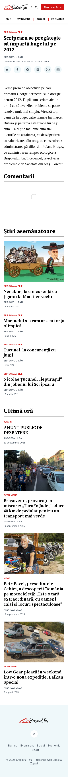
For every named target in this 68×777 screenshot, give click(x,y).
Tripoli (34, 763)
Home (7, 19)
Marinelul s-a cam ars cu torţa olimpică (34, 323)
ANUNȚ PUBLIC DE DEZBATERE (23, 430)
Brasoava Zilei (13, 32)
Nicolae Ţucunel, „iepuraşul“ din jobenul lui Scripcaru (33, 382)
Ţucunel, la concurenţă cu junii (30, 352)
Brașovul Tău (13, 57)
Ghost (56, 759)
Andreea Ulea (13, 438)
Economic (58, 19)
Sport (35, 749)
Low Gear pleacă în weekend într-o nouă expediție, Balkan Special (33, 677)
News (7, 578)
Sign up (13, 745)
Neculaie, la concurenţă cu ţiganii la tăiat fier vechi (30, 294)
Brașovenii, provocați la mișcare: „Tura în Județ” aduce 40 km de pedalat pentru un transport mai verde (34, 508)
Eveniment (24, 19)
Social (41, 19)
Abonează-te (52, 7)
